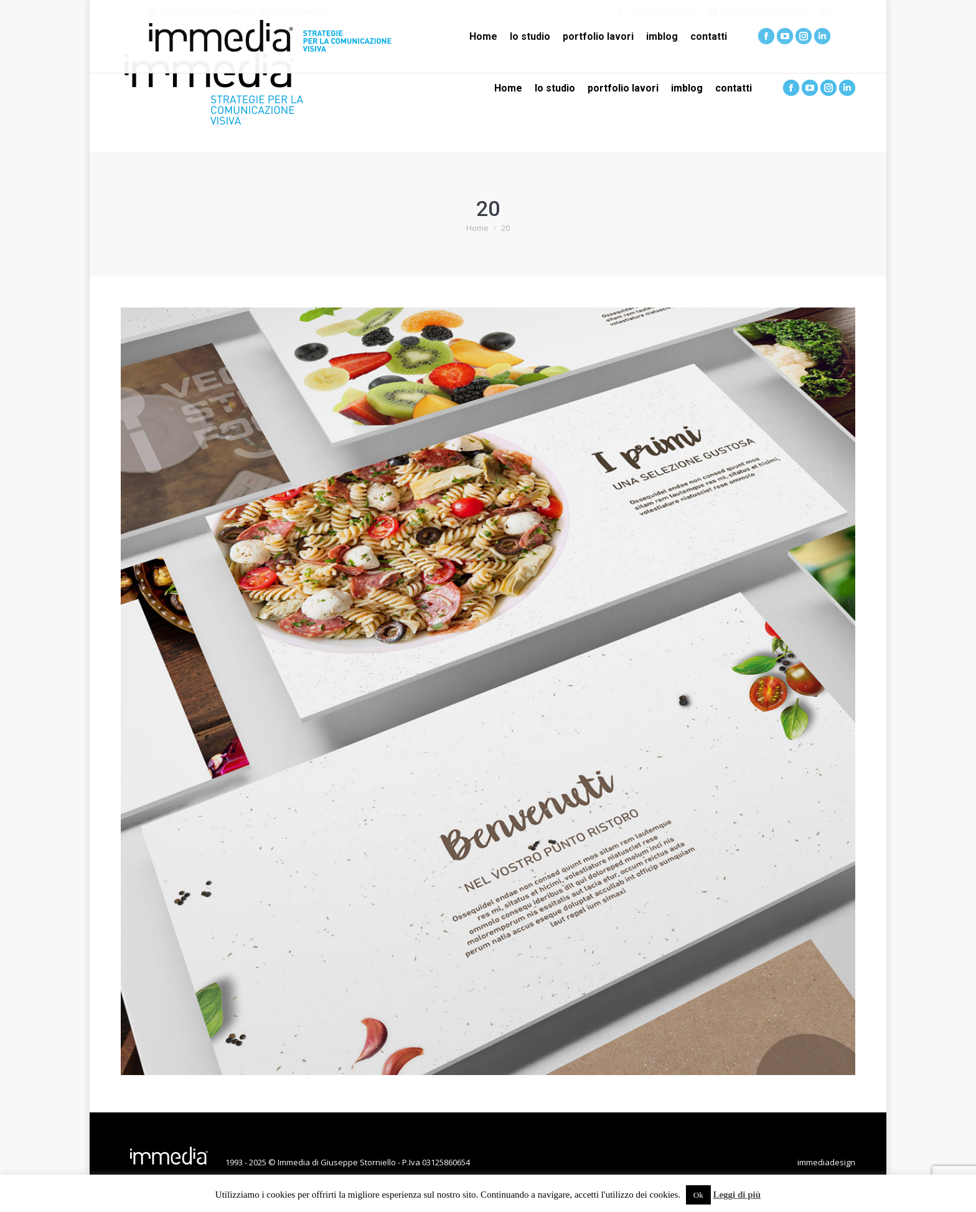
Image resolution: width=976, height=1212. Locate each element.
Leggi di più (737, 1195)
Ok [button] (698, 1195)
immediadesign (826, 1162)
